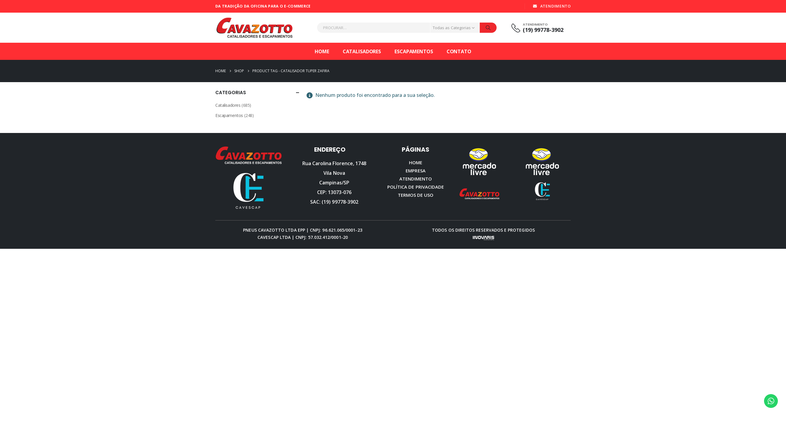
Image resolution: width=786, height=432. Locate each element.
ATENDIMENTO (551, 6)
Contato (459, 51)
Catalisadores (362, 51)
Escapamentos (414, 51)
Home (322, 51)
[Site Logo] (254, 27)
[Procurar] (488, 28)
